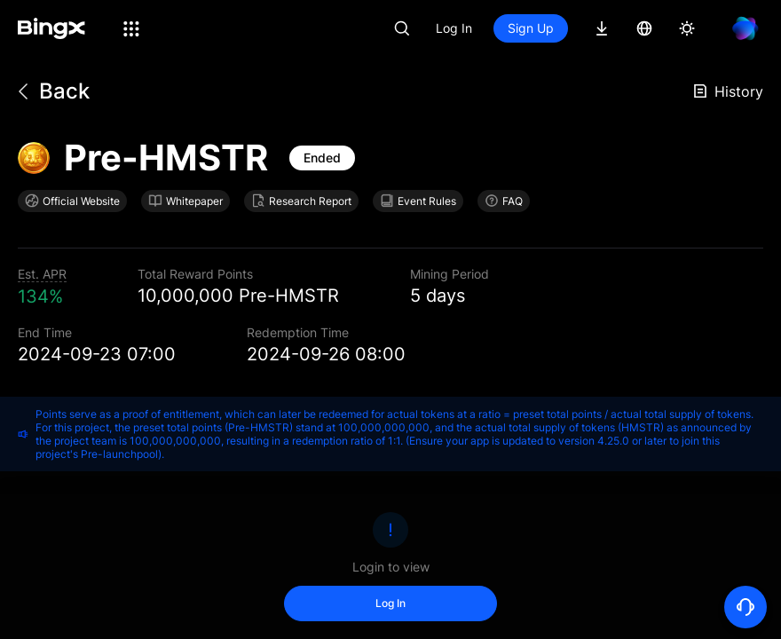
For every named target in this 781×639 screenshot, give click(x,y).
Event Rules (418, 200)
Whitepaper (185, 200)
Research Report (301, 200)
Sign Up (531, 28)
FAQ (504, 200)
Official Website (72, 200)
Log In (454, 28)
